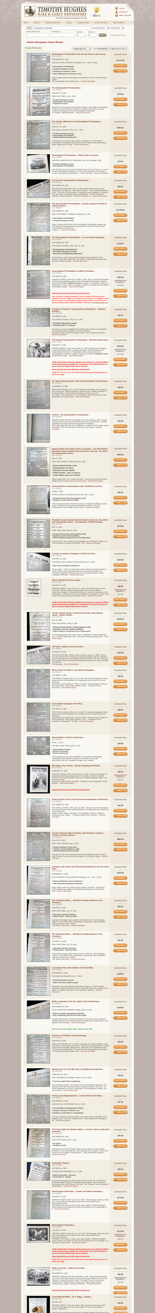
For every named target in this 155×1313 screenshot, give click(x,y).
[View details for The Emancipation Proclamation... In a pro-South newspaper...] (38, 265)
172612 (59, 273)
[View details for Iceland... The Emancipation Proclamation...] (38, 442)
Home (26, 23)
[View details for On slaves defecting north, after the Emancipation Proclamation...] (38, 408)
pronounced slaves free (76, 481)
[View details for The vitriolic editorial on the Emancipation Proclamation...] (38, 149)
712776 (59, 617)
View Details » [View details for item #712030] (120, 945)
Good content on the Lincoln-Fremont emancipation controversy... (80, 799)
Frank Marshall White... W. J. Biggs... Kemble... (72, 1297)
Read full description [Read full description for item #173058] (79, 1242)
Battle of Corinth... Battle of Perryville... (69, 1268)
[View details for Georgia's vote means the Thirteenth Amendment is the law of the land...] (38, 894)
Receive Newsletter (101, 23)
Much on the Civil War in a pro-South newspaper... (73, 670)
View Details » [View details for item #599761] (120, 749)
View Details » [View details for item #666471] (120, 715)
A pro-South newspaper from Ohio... (67, 704)
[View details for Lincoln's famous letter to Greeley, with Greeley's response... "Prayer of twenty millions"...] (38, 860)
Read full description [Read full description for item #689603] (69, 230)
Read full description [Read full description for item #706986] (64, 891)
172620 (59, 1270)
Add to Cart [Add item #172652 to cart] (120, 790)
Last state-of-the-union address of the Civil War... (73, 968)
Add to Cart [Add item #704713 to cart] (120, 254)
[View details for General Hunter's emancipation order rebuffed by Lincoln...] (38, 513)
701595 (59, 90)
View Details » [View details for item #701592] (120, 65)
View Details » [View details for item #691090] (120, 979)
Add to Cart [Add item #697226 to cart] (120, 663)
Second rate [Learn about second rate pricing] (118, 280)
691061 (59, 182)
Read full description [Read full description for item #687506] (83, 397)
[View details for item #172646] (34, 596)
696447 (59, 1193)
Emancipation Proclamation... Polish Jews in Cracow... (75, 155)
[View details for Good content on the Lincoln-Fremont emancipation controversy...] (38, 827)
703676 (59, 123)
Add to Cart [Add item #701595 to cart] (120, 104)
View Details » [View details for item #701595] (120, 99)
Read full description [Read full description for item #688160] (78, 1023)
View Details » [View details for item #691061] (120, 192)
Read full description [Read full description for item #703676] (81, 144)
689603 (59, 208)
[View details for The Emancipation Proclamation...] (38, 115)
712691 (59, 524)
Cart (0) (121, 8)
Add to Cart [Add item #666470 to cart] (120, 686)
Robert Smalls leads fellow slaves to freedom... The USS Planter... (80, 449)
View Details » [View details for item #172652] (120, 785)
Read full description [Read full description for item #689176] (59, 1154)
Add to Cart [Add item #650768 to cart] (120, 1112)
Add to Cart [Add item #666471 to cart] (120, 720)
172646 (59, 582)
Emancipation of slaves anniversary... (68, 737)
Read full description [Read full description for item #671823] (70, 1090)
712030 (59, 938)
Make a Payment (125, 15)
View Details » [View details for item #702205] (120, 320)
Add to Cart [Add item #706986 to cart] (120, 883)
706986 (59, 871)
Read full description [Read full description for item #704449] (70, 1186)
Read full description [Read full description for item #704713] (80, 261)
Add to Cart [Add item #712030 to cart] (120, 950)
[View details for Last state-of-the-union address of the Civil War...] (38, 995)
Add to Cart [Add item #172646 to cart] (120, 605)
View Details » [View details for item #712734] (120, 460)
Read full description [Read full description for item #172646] (95, 596)
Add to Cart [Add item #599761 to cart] (120, 754)
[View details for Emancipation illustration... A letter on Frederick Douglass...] (38, 1219)
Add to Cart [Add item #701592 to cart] (120, 71)
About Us (37, 23)
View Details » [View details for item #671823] (120, 1080)
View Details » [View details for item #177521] (120, 1308)
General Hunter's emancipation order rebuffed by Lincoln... (77, 486)
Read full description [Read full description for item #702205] (59, 334)
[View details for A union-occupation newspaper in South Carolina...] (38, 570)
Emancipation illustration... (63, 1225)
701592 (59, 56)
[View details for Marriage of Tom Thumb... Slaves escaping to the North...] (38, 793)
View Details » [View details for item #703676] (120, 133)
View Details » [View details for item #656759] (120, 426)
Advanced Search (121, 35)
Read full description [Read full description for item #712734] (95, 481)
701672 (59, 556)
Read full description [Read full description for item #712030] (78, 959)
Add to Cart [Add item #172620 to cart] (120, 1293)
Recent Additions (118, 23)
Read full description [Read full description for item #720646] (101, 173)
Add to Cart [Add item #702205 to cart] (120, 326)
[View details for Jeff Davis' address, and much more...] (38, 663)
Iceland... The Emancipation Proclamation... (71, 415)
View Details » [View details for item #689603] (120, 215)
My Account (123, 12)
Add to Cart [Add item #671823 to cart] (120, 1086)
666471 (59, 706)
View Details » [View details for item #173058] (120, 1245)
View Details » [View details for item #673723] (120, 1047)
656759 (59, 417)
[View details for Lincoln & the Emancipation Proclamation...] (38, 197)
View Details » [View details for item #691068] (120, 844)
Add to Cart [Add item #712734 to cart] (120, 465)
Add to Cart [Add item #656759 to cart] (120, 431)
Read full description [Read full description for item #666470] (69, 687)
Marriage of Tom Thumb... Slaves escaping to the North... (76, 766)
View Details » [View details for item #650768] (120, 1107)
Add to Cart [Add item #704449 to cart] (120, 1180)
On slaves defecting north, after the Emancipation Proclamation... (80, 381)
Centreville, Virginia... (61, 1163)
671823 (59, 1071)
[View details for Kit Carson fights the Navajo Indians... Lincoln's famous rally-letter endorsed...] (38, 1157)
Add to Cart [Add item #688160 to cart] (120, 1018)
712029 (59, 904)
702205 (59, 313)
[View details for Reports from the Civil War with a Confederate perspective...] (38, 1086)
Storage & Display (83, 23)
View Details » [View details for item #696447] (120, 1203)
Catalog (68, 23)
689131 (59, 488)
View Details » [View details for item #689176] (120, 1141)
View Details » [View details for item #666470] (120, 681)
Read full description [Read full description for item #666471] (86, 721)
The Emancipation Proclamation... (66, 88)
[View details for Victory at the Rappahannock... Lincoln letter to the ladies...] (38, 1123)
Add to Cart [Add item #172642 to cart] (120, 365)
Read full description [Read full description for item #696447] (62, 1209)
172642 (59, 342)
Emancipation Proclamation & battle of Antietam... (73, 271)
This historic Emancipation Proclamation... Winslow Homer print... (80, 340)
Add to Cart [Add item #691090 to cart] (120, 984)
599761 (59, 739)
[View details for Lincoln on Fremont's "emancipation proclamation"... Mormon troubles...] (38, 326)
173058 (59, 1227)
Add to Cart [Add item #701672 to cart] (120, 570)
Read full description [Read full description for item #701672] (76, 575)
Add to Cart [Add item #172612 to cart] (120, 296)
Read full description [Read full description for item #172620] (94, 1284)
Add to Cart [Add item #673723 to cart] (120, 1052)
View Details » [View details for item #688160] (120, 1013)
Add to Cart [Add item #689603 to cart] (120, 220)
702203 (59, 801)
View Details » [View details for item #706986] (120, 878)
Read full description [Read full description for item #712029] (78, 925)
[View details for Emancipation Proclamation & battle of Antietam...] (38, 298)
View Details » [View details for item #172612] (120, 291)
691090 (59, 970)
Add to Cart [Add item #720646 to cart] (120, 172)
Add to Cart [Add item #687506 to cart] (120, 398)
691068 (59, 837)
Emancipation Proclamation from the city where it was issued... (79, 54)
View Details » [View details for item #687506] (120, 392)
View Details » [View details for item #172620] (120, 1288)
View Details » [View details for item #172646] (120, 600)
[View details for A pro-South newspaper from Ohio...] (38, 731)
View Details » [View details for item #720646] (120, 166)
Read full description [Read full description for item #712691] (93, 543)
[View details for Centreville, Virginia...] (38, 1180)
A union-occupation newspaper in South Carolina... (74, 554)
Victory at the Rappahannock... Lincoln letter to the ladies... (77, 1096)
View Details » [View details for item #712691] (120, 531)
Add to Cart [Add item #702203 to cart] (120, 816)
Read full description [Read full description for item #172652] (67, 783)
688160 (59, 1003)
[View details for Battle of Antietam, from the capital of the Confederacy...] (38, 1018)
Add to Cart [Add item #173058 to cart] (120, 1250)
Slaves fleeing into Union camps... (66, 580)
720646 (59, 157)
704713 (59, 239)
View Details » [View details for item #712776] (120, 624)
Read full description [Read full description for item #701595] (83, 113)
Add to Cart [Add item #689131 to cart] (120, 503)
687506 (59, 383)
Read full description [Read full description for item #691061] (100, 196)
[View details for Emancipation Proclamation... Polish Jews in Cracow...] (38, 172)
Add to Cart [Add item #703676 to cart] (120, 138)
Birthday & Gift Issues (53, 23)
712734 (59, 455)
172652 (59, 768)
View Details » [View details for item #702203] (120, 811)
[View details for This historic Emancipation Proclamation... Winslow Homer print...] (38, 357)
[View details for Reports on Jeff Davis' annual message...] (38, 1063)
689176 (59, 1133)
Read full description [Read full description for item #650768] (63, 1120)
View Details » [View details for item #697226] (120, 658)
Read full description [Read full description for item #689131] (92, 507)
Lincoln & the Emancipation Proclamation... (71, 180)
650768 (59, 1098)
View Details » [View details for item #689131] (120, 498)
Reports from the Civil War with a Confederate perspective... (78, 1069)
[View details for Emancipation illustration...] (38, 1242)
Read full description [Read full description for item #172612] (76, 287)
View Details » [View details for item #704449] (120, 1174)
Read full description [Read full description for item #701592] (88, 81)
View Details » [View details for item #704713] (120, 249)
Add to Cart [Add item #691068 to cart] (120, 849)
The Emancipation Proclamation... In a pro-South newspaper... (79, 237)
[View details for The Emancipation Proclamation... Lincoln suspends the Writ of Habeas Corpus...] (38, 231)
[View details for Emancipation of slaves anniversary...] (38, 754)
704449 (59, 1165)
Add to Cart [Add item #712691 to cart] (120, 536)
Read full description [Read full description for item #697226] (71, 664)
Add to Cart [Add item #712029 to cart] (120, 917)
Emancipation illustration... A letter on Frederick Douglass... (78, 1191)
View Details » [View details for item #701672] (120, 565)
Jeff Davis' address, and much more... (68, 647)
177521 (59, 1299)
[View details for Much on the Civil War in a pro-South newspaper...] (38, 697)
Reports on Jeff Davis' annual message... (69, 1036)
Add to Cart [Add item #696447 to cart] (120, 1208)
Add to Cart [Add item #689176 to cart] (120, 1146)
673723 (59, 1037)
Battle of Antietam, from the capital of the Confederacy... (76, 1001)
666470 (59, 672)
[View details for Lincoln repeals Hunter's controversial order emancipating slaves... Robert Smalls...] (38, 640)
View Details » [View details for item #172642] (120, 359)
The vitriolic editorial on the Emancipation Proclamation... (77, 121)
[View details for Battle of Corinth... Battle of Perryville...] (38, 1285)
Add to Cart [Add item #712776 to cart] (120, 629)
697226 (59, 649)
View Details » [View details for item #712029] (120, 912)
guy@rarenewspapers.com (100, 302)
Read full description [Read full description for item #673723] (88, 1051)
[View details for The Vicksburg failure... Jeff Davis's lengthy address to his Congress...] (38, 928)
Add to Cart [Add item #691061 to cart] (120, 197)
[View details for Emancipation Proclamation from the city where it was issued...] (38, 81)
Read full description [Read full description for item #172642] (76, 356)
